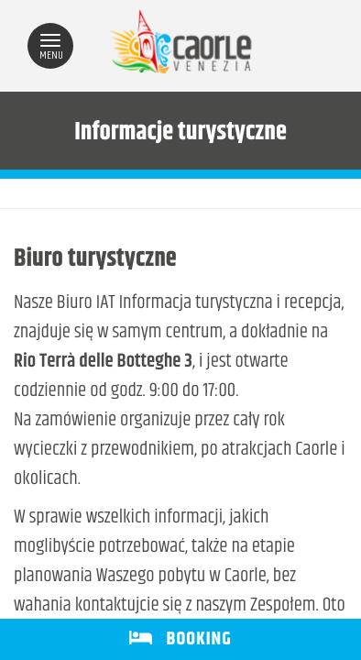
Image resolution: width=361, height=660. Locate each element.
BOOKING (180, 639)
